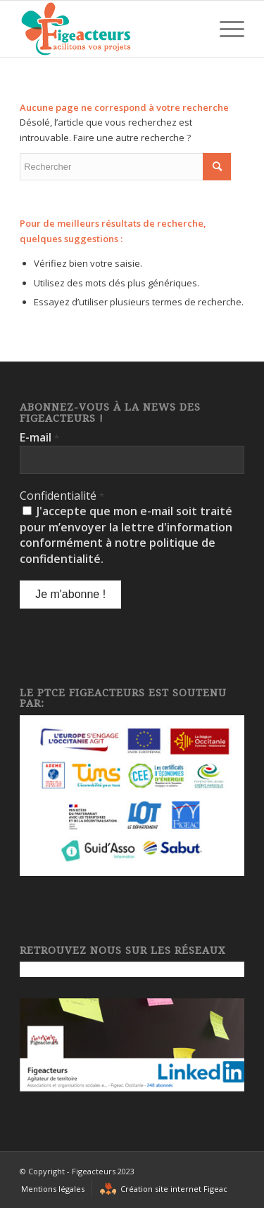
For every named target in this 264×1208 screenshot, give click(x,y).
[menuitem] (53, 1188)
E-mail (39, 437)
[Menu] (225, 29)
